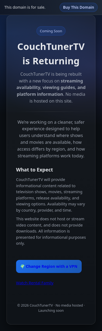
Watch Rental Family (34, 282)
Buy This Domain (78, 7)
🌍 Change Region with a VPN (49, 266)
